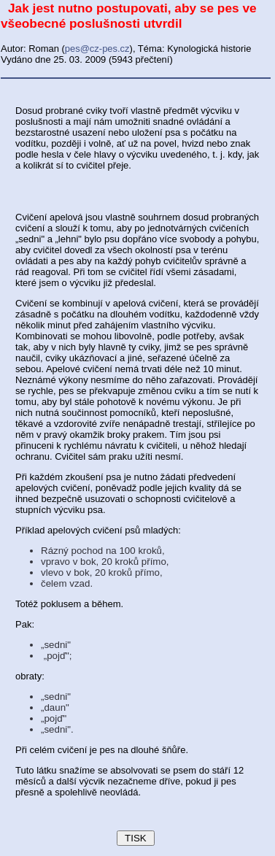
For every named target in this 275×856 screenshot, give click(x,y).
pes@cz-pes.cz (97, 48)
